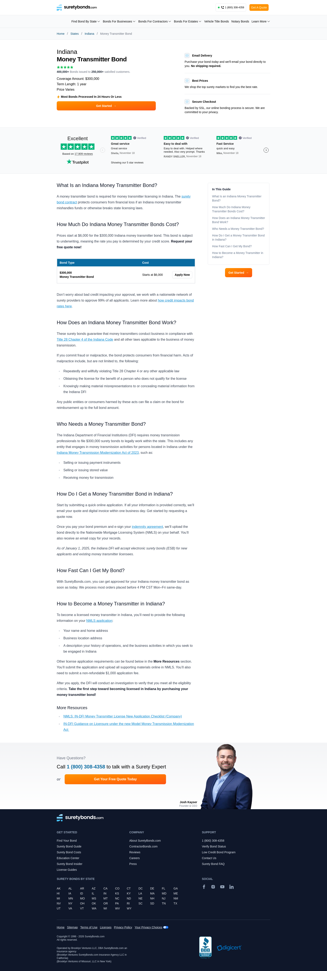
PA (117, 903)
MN (70, 898)
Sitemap (72, 927)
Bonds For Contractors (154, 21)
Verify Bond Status (214, 846)
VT (82, 908)
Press (133, 864)
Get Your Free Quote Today (115, 779)
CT (129, 888)
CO (117, 888)
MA (152, 893)
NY (70, 903)
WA (94, 908)
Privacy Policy (123, 927)
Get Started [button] (106, 106)
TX (175, 903)
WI (105, 908)
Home (60, 33)
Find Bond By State (86, 21)
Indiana (89, 33)
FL (163, 888)
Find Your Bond (67, 840)
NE (140, 898)
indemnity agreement (147, 526)
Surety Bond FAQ (213, 864)
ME (176, 893)
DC (140, 888)
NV (59, 903)
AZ (94, 888)
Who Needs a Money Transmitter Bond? (238, 228)
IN (104, 893)
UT (59, 908)
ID (81, 893)
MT (105, 898)
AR (82, 888)
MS (94, 898)
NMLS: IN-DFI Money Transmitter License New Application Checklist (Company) (122, 716)
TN (164, 903)
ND (129, 898)
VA (70, 908)
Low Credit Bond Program (218, 852)
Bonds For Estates (188, 21)
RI (128, 903)
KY (129, 893)
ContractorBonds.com (143, 846)
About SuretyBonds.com (145, 840)
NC (117, 898)
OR (105, 903)
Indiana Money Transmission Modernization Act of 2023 (98, 452)
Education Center (68, 858)
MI (58, 898)
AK (59, 888)
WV (117, 908)
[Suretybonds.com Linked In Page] (231, 887)
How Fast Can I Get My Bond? (232, 246)
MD (164, 893)
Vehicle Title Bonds (216, 21)
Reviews (134, 852)
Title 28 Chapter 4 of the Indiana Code (85, 339)
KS (117, 893)
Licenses (105, 927)
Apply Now (182, 274)
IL (93, 893)
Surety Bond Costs (69, 852)
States (74, 33)
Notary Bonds (240, 21)
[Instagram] (213, 887)
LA (140, 893)
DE (152, 888)
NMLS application (99, 620)
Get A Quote (259, 7)
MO (82, 898)
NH (152, 898)
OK (94, 903)
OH (82, 903)
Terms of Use (88, 927)
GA (176, 888)
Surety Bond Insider (69, 864)
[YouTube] (222, 887)
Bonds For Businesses (119, 21)
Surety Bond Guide (69, 846)
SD (152, 903)
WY (129, 908)
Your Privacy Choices (148, 927)
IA (69, 893)
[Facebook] (204, 887)
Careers (134, 858)
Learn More (261, 21)
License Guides (67, 869)
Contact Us (209, 858)
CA (105, 888)
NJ (163, 898)
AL (70, 888)
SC (140, 903)
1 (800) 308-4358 (86, 766)
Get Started (238, 273)
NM (176, 898)
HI (58, 893)
